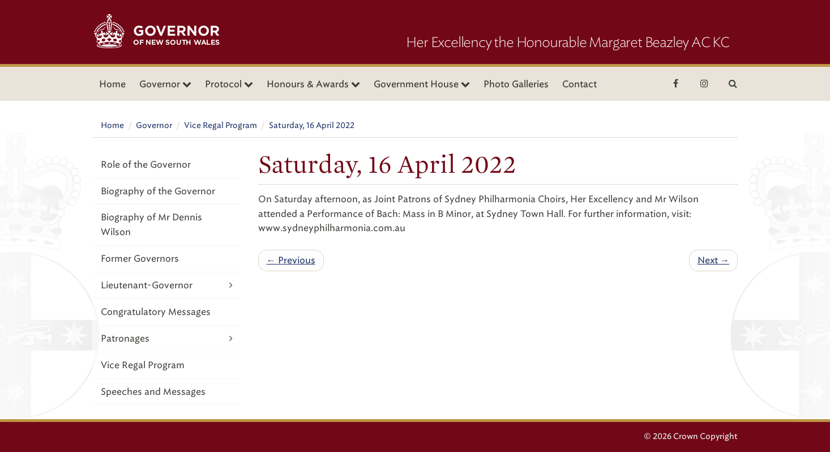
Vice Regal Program (220, 125)
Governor (154, 125)
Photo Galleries (516, 84)
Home (112, 84)
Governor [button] (165, 84)
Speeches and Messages (153, 391)
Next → (713, 260)
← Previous (291, 260)
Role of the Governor (146, 164)
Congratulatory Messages (156, 311)
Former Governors (140, 258)
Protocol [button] (229, 84)
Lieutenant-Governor (167, 285)
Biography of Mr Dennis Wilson (151, 224)
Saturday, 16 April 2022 (311, 125)
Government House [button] (422, 84)
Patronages (167, 338)
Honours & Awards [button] (313, 84)
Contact (579, 84)
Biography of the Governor (158, 191)
